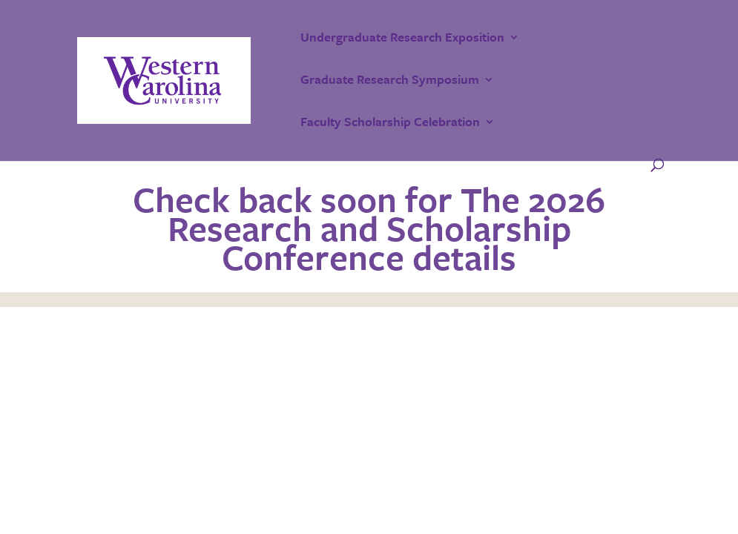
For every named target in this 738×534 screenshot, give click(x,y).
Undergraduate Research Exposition (402, 39)
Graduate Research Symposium (389, 81)
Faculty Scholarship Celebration (390, 123)
